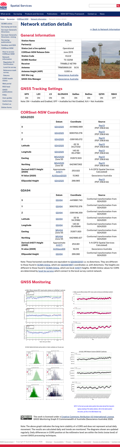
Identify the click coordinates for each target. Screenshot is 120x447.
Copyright (87, 442)
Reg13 (102, 125)
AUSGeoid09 (59, 249)
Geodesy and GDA (8, 45)
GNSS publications (7, 91)
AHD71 (59, 172)
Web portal (6, 84)
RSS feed (6, 87)
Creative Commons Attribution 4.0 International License (87, 417)
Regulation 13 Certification (8, 63)
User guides (7, 98)
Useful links (7, 101)
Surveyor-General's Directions (9, 31)
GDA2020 (59, 127)
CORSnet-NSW (22, 19)
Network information (38, 19)
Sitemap (49, 442)
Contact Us (116, 442)
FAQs (4, 95)
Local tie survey (9, 67)
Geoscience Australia (68, 75)
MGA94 (59, 230)
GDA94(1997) (67, 265)
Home (2, 19)
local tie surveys (46, 271)
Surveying (11, 19)
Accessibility (59, 442)
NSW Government (7, 442)
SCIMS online (6, 24)
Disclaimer (77, 442)
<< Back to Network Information (105, 29)
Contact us (6, 104)
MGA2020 (59, 157)
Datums (6, 75)
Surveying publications (6, 41)
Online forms (6, 107)
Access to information (101, 442)
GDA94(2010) (76, 262)
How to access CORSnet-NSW (8, 53)
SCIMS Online (43, 265)
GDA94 (59, 200)
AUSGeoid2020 (59, 175)
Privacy (68, 442)
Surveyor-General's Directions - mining (9, 36)
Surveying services (9, 27)
